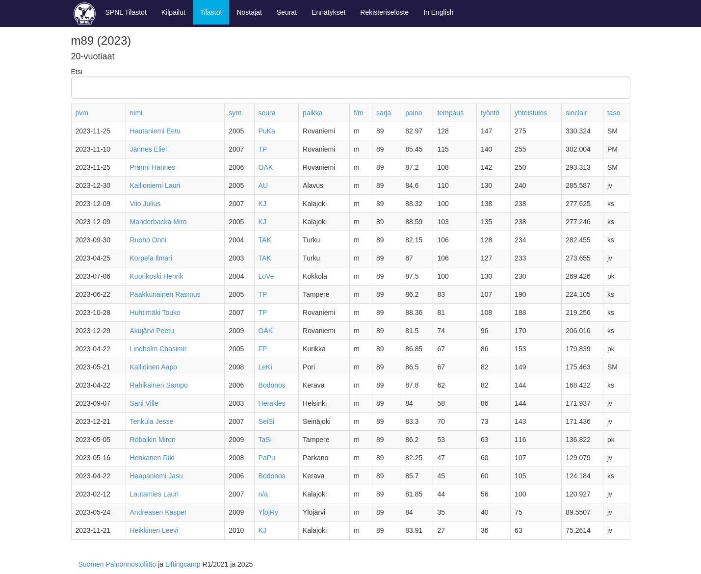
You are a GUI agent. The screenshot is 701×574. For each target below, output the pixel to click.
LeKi (265, 367)
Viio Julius (145, 204)
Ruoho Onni (148, 240)
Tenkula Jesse (152, 421)
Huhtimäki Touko (155, 312)
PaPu (267, 458)
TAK (265, 240)
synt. (236, 113)
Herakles (272, 403)
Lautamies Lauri (154, 494)
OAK (266, 167)
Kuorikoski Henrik (156, 276)
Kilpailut (173, 12)
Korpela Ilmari (151, 258)
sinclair (576, 113)
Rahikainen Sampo (159, 385)
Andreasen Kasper (158, 512)
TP (263, 149)
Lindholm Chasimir (158, 349)
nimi (136, 113)
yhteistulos (531, 113)
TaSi (265, 440)
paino (413, 113)
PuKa (267, 131)
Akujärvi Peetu (152, 331)
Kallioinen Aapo (154, 367)
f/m (358, 113)
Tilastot (211, 12)
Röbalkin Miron (153, 440)
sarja (383, 113)
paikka (312, 113)
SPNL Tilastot (126, 12)
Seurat (287, 12)
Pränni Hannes (153, 167)
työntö (490, 113)
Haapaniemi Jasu (156, 476)
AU (263, 185)
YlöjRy (268, 512)
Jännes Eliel (148, 149)
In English (438, 12)
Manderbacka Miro (158, 222)
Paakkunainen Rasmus (165, 294)
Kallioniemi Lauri (155, 185)
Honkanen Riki (152, 458)
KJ (262, 204)
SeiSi (267, 421)
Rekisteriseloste (384, 12)
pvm (82, 113)
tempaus (450, 113)
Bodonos (272, 385)
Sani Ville (144, 403)
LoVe (266, 276)
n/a (263, 494)
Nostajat (248, 12)
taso (613, 113)
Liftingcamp (183, 564)
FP (263, 349)
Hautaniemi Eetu (155, 131)
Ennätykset (328, 12)
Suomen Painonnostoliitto (117, 564)
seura (267, 113)
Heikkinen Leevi (154, 530)
